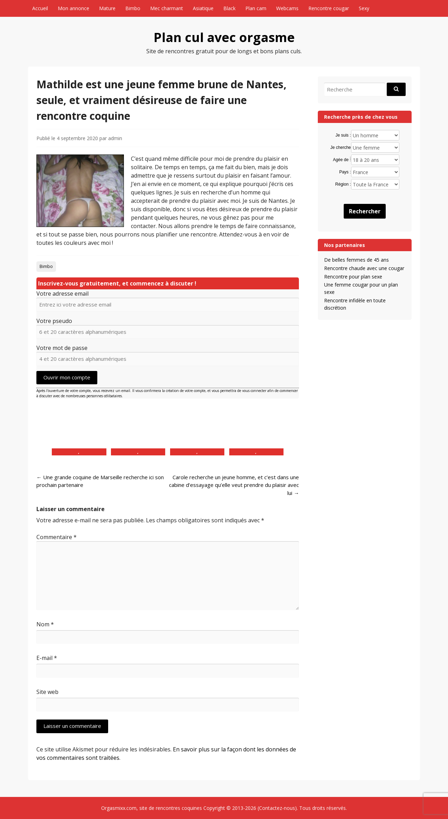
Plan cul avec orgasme (224, 37)
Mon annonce (73, 8)
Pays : (345, 172)
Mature (107, 8)
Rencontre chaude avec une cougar (364, 268)
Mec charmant (166, 8)
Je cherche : (340, 148)
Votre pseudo (54, 321)
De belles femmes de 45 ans (356, 259)
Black (229, 8)
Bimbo (132, 8)
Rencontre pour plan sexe (353, 276)
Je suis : (343, 135)
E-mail (46, 658)
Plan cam (255, 8)
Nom (45, 624)
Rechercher (364, 211)
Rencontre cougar (328, 8)
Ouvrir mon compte (66, 377)
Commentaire (56, 537)
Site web (47, 692)
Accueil (40, 8)
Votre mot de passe (62, 348)
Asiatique (203, 8)
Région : (343, 184)
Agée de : (342, 159)
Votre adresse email (62, 293)
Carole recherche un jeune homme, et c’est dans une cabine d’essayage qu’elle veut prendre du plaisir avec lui (234, 485)
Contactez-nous (277, 808)
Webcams (287, 8)
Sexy (364, 8)
